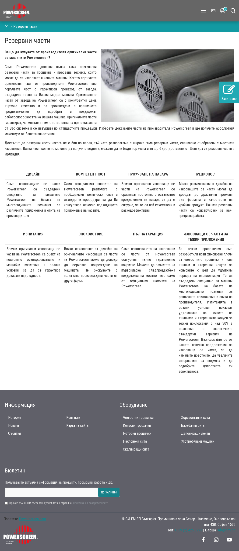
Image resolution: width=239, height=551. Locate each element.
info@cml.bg (226, 530)
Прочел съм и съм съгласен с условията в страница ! (56, 503)
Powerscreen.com (32, 519)
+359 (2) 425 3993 (188, 530)
